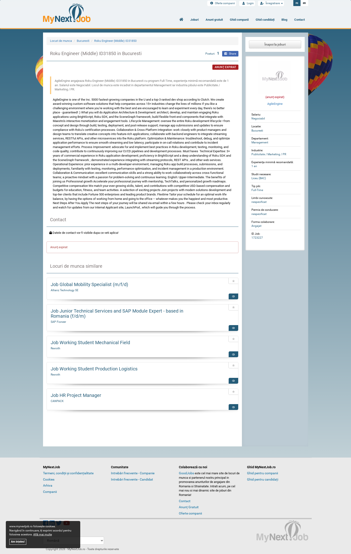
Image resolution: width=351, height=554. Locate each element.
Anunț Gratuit (189, 507)
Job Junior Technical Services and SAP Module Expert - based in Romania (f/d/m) (117, 313)
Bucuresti (83, 41)
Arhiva (47, 485)
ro (297, 3)
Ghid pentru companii (262, 473)
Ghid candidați (265, 19)
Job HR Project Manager (76, 395)
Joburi (194, 19)
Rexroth (55, 348)
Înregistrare (271, 3)
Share (230, 53)
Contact (299, 19)
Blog (284, 19)
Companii (50, 492)
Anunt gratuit (214, 19)
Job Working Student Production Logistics (94, 369)
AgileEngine (275, 104)
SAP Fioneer (58, 321)
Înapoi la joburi (275, 44)
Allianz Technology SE (64, 290)
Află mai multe (42, 534)
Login (247, 3)
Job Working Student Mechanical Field (90, 342)
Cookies (48, 479)
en (304, 3)
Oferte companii (221, 3)
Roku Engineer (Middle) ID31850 (115, 41)
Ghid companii (239, 19)
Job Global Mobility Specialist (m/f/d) (89, 284)
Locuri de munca (61, 41)
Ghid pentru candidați (262, 479)
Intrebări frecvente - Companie (132, 473)
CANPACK (57, 401)
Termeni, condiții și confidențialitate (68, 473)
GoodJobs (186, 473)
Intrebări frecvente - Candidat (132, 479)
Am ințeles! (18, 541)
